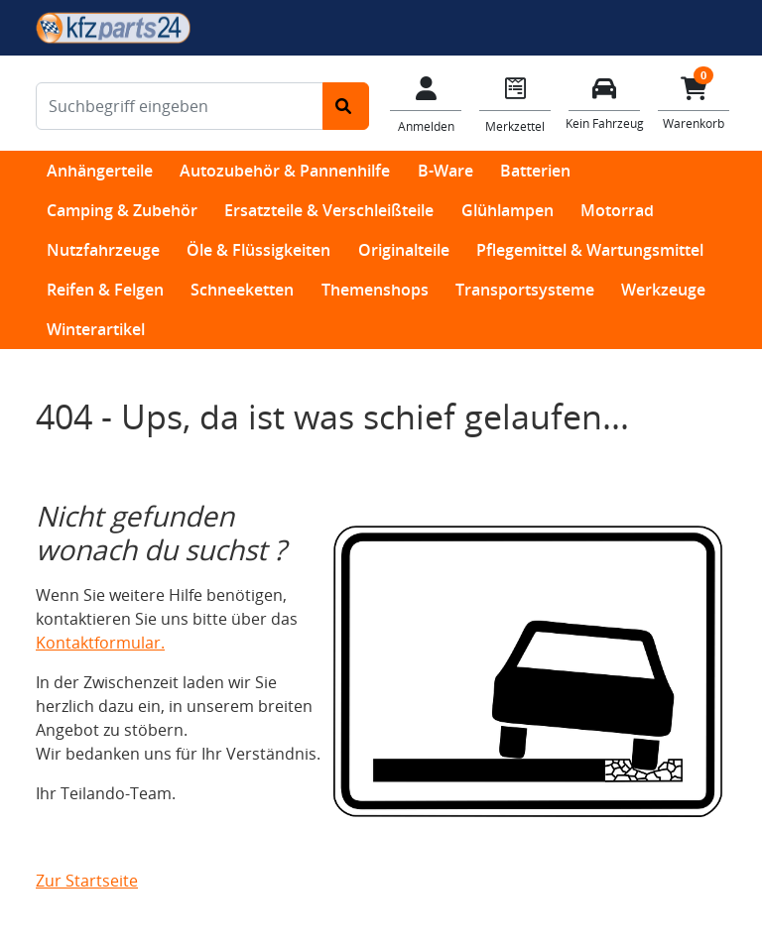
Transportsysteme (524, 289)
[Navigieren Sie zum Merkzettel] (515, 103)
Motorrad (617, 210)
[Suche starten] (345, 106)
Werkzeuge (663, 289)
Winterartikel (96, 329)
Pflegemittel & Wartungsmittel (589, 250)
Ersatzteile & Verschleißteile (329, 210)
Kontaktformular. (100, 642)
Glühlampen (507, 210)
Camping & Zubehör (122, 210)
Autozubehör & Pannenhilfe (285, 170)
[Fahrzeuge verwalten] (604, 101)
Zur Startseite (87, 880)
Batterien (535, 170)
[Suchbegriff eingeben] (179, 106)
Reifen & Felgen (105, 289)
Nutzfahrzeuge (103, 250)
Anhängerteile (100, 170)
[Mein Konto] (425, 103)
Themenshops (375, 289)
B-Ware (445, 170)
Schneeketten (242, 289)
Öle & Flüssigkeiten (258, 250)
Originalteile (403, 250)
